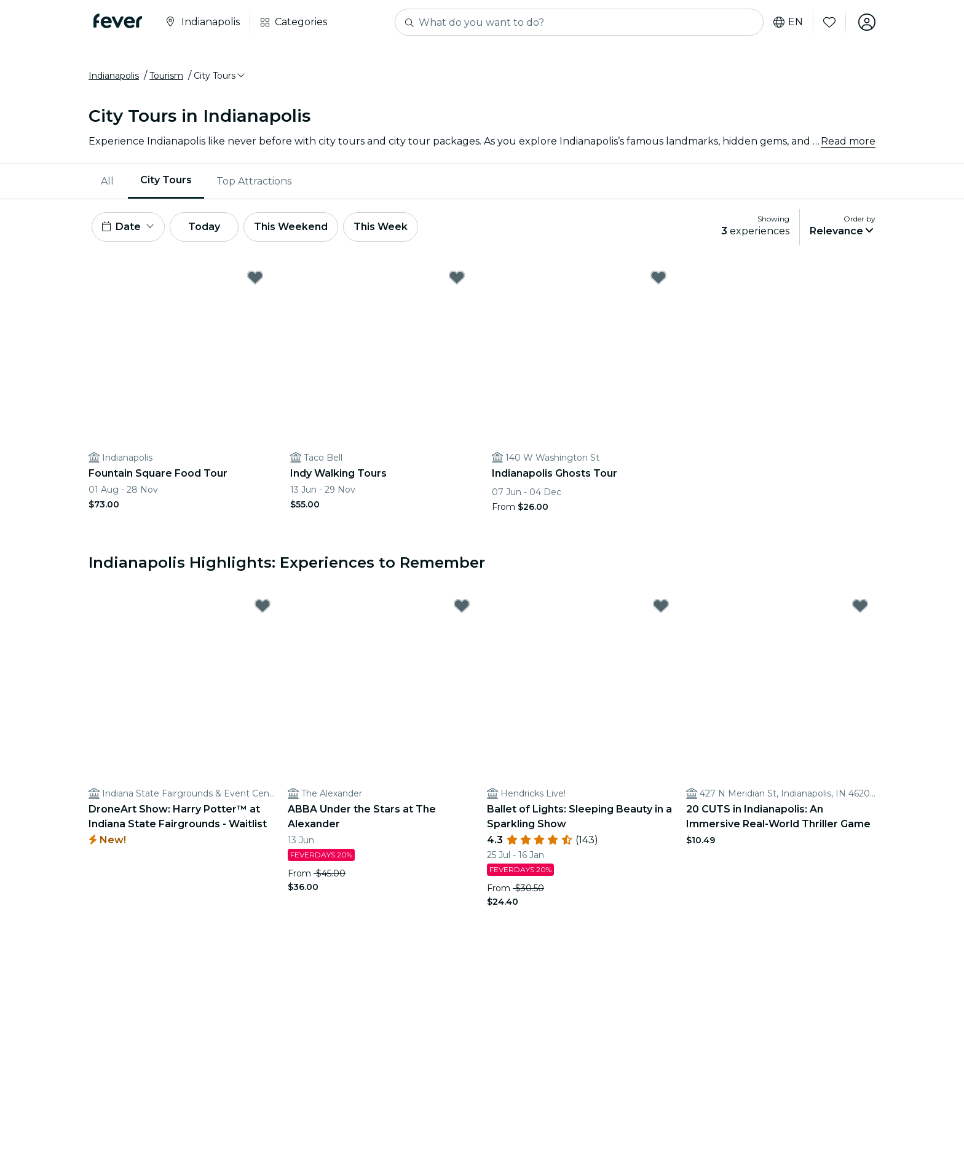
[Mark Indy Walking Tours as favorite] (457, 277)
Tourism (166, 75)
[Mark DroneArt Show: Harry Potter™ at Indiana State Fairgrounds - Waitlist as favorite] (263, 606)
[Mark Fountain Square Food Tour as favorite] (255, 277)
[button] (220, 76)
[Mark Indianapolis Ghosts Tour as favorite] (658, 277)
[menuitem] (108, 181)
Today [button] (204, 226)
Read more (848, 141)
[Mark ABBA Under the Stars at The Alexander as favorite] (462, 606)
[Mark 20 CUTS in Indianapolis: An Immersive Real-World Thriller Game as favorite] (860, 606)
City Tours (166, 180)
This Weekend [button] (291, 226)
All (107, 181)
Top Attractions (253, 181)
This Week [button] (381, 226)
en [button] (788, 22)
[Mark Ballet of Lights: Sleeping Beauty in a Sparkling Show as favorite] (661, 606)
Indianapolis (114, 75)
